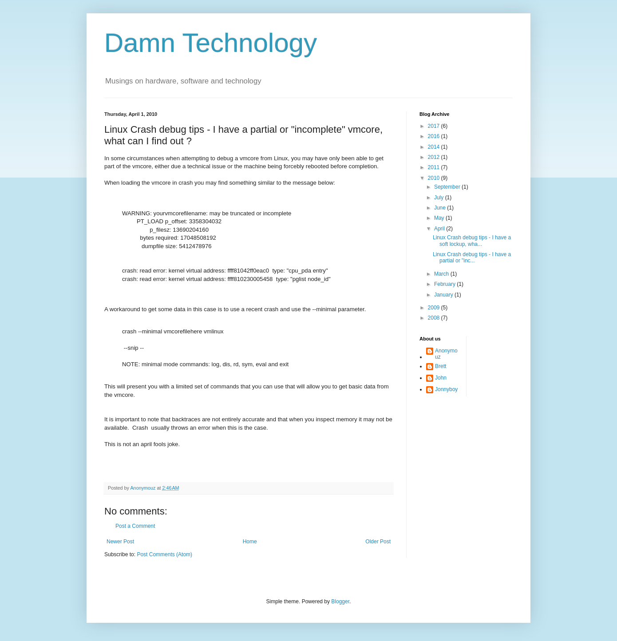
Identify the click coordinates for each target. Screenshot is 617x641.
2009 (434, 308)
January (444, 295)
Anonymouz (446, 354)
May (440, 218)
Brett (440, 366)
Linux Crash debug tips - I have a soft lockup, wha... (472, 240)
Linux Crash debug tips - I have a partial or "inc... (472, 257)
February (445, 284)
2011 (434, 167)
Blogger (340, 601)
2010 (434, 178)
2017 (434, 126)
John (441, 378)
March (442, 274)
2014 (434, 147)
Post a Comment (135, 526)
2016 (434, 136)
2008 (434, 318)
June (440, 208)
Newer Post (120, 541)
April (440, 229)
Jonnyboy (446, 389)
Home (250, 541)
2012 (434, 157)
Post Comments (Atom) (164, 554)
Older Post (378, 541)
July (439, 197)
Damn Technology (210, 43)
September (448, 187)
